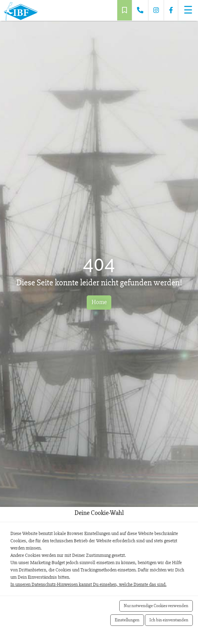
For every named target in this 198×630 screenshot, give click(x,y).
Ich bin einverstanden (168, 620)
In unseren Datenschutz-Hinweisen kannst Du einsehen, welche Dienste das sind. (88, 584)
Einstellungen (127, 620)
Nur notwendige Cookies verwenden (156, 606)
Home (99, 302)
